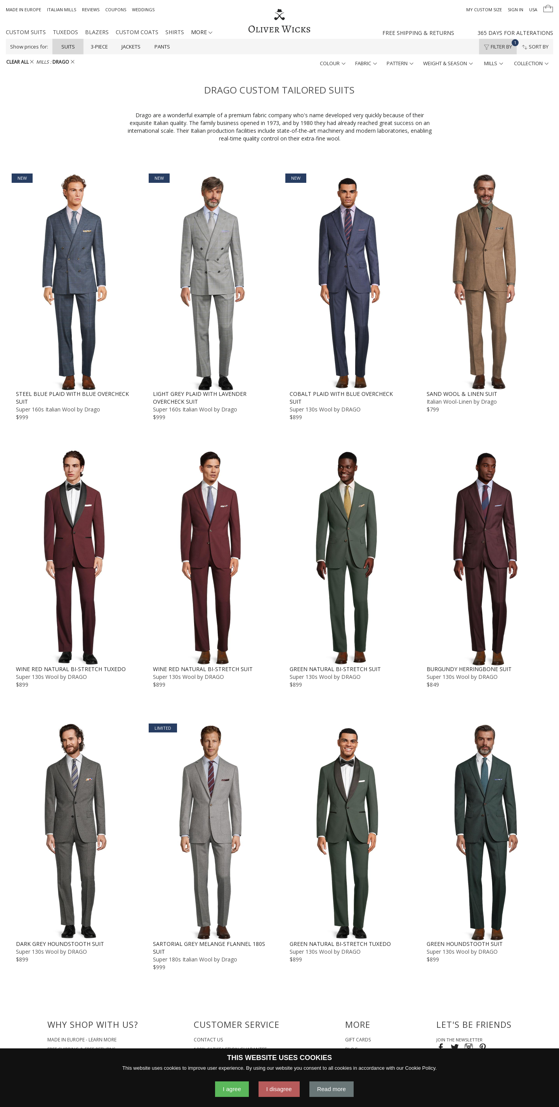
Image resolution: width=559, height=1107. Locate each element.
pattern (400, 63)
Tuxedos (65, 32)
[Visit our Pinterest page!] (482, 1048)
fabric (366, 63)
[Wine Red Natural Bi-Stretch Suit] (211, 556)
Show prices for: (29, 46)
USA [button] (533, 9)
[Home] (279, 21)
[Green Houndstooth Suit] (485, 832)
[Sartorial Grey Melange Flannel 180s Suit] (211, 832)
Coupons (115, 9)
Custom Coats (137, 32)
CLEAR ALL (20, 62)
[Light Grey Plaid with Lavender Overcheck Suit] (211, 282)
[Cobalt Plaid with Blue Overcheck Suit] (348, 282)
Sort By (535, 46)
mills (493, 63)
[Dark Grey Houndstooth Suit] (74, 832)
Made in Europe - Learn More (81, 1039)
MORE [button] (201, 32)
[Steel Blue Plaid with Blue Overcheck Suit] (74, 282)
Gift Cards (358, 1039)
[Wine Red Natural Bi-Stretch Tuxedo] (74, 556)
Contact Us (208, 1039)
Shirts (174, 32)
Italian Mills (61, 9)
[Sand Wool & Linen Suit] (485, 282)
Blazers (97, 32)
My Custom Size (484, 9)
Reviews (90, 9)
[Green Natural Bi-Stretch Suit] (348, 556)
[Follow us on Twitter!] (454, 1048)
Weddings (143, 9)
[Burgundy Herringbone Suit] (485, 556)
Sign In (515, 9)
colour (332, 63)
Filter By (500, 44)
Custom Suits (26, 32)
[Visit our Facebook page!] (440, 1048)
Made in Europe (23, 9)
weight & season (448, 63)
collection (531, 63)
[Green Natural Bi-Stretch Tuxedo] (348, 832)
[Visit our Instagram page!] (468, 1048)
